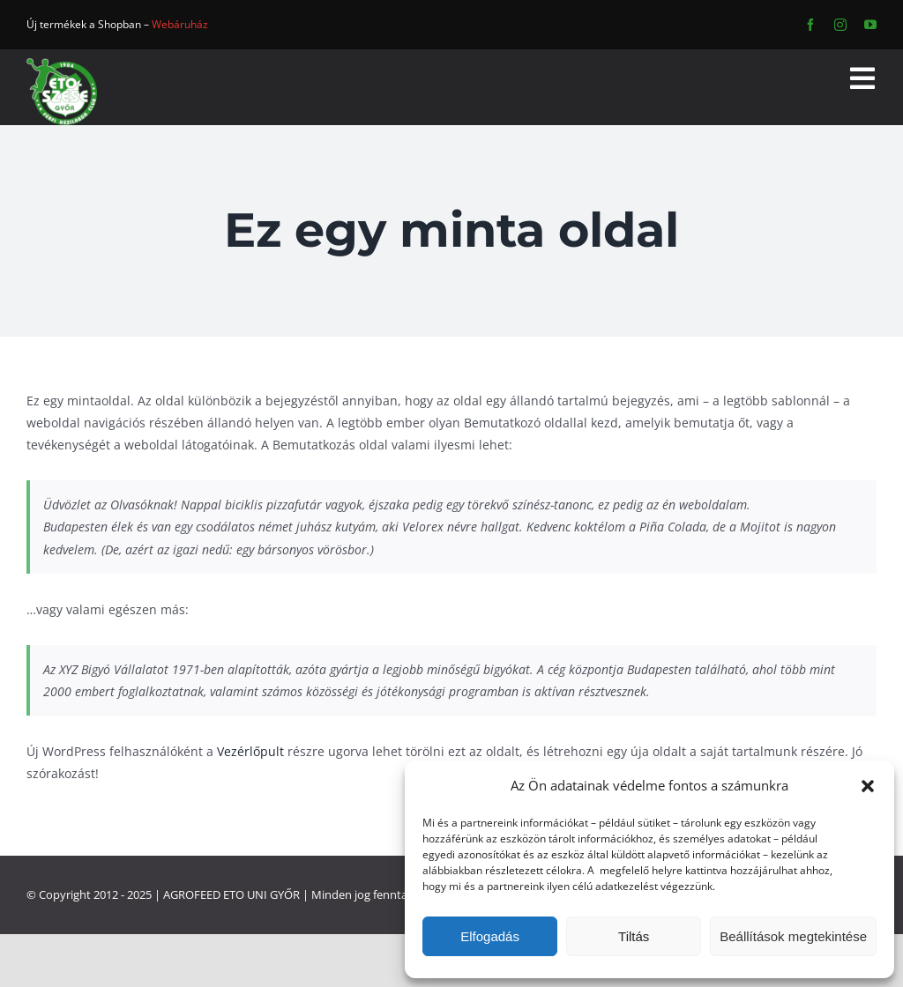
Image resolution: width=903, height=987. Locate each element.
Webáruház (180, 24)
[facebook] (810, 25)
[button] (868, 786)
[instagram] (840, 25)
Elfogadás (489, 936)
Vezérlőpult (250, 751)
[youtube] (870, 25)
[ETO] (61, 64)
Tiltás (633, 936)
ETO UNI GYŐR (261, 894)
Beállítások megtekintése (793, 936)
